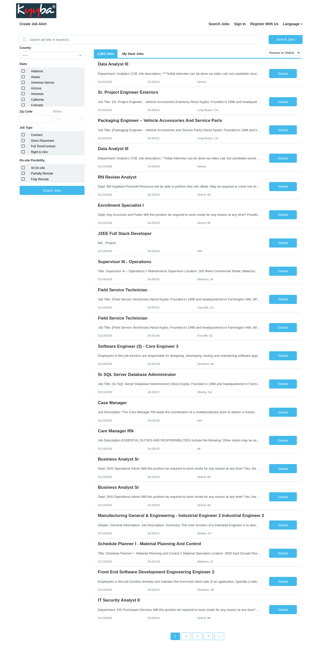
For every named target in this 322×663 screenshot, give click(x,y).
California (37, 99)
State (23, 64)
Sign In (240, 24)
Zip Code (26, 111)
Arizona (36, 88)
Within (57, 111)
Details (283, 74)
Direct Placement (42, 141)
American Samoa (42, 82)
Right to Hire (39, 152)
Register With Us (264, 24)
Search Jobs (219, 24)
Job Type (26, 127)
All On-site (38, 168)
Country (25, 48)
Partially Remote (42, 173)
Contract (36, 135)
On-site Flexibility (32, 160)
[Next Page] (219, 636)
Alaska (35, 77)
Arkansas (37, 94)
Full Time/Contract (43, 146)
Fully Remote (40, 179)
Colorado (37, 105)
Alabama (37, 71)
